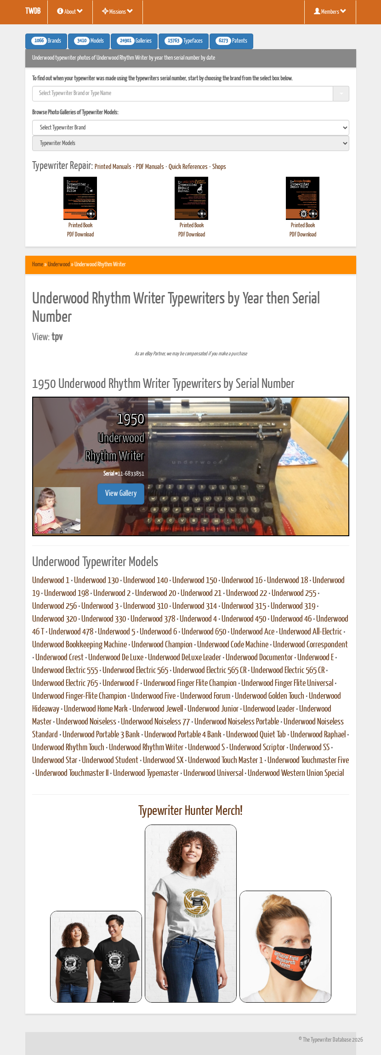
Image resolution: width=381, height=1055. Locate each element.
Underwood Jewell (157, 709)
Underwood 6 (158, 632)
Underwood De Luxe (115, 658)
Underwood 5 (116, 632)
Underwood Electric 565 (135, 671)
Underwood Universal (213, 773)
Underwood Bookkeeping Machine (79, 645)
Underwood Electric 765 (65, 683)
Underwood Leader (269, 709)
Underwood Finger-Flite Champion (79, 696)
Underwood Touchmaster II (71, 773)
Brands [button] (46, 41)
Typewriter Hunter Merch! (190, 811)
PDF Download (80, 235)
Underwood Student (110, 761)
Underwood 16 (242, 581)
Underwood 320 (54, 619)
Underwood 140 (145, 581)
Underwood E (315, 658)
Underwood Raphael (318, 735)
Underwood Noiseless (86, 722)
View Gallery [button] (120, 494)
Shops (219, 167)
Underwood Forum (205, 696)
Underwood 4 (198, 619)
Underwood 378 (153, 619)
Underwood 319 (293, 606)
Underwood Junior (213, 709)
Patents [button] (231, 41)
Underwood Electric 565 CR (209, 671)
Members (330, 11)
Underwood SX (163, 761)
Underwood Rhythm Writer (146, 748)
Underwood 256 (54, 606)
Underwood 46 (291, 619)
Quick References (188, 167)
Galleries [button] (134, 41)
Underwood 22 (246, 593)
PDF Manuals (150, 167)
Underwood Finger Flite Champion (190, 683)
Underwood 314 (194, 606)
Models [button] (89, 41)
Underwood (59, 265)
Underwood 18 (287, 581)
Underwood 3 (100, 606)
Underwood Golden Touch (269, 696)
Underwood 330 (103, 619)
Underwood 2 (112, 593)
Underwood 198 (66, 593)
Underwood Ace (252, 632)
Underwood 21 (201, 593)
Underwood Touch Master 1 (225, 761)
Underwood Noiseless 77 (155, 722)
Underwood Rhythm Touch (68, 748)
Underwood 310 (145, 606)
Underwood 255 (294, 593)
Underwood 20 (155, 593)
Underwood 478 (71, 632)
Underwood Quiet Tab (256, 735)
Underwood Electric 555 (65, 671)
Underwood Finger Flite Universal (287, 683)
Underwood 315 (244, 606)
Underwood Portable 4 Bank (183, 735)
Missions (117, 11)
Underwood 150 (194, 581)
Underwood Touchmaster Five (308, 761)
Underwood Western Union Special (296, 773)
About (70, 11)
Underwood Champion (162, 645)
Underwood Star (54, 761)
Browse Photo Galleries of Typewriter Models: (75, 113)
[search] (190, 127)
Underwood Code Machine (232, 645)
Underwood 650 (204, 632)
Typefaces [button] (184, 41)
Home (37, 265)
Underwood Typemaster (146, 773)
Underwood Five (153, 696)
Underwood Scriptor (257, 748)
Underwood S (206, 748)
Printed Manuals (113, 167)
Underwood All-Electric (310, 632)
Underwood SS (310, 748)
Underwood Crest (59, 658)
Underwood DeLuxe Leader (184, 658)
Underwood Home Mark (96, 709)
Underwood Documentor (259, 658)
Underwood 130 (96, 581)
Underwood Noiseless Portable (236, 722)
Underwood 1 (50, 581)
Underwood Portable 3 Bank (101, 735)
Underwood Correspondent (310, 645)
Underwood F (120, 683)
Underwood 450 (244, 619)
